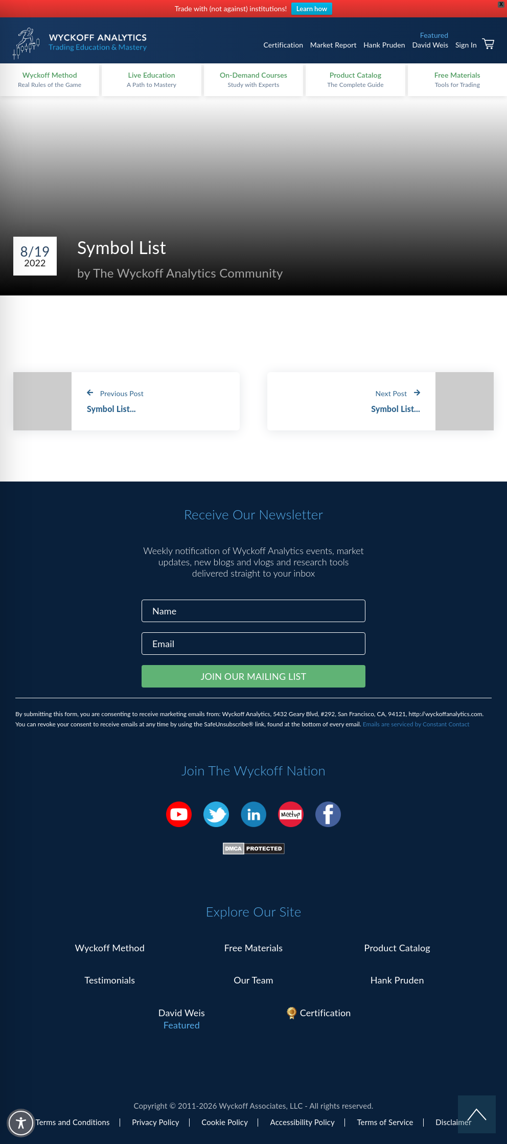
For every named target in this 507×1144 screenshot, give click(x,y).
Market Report (333, 44)
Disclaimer (453, 1122)
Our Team (253, 980)
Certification (283, 44)
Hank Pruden (384, 44)
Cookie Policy (224, 1122)
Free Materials (253, 947)
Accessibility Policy (302, 1122)
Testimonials (109, 980)
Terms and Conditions (73, 1122)
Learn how (311, 9)
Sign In (466, 44)
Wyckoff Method (110, 947)
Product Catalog (397, 947)
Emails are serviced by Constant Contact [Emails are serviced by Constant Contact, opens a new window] (416, 724)
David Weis (430, 44)
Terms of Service (385, 1122)
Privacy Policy (155, 1122)
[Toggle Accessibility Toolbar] (21, 1123)
